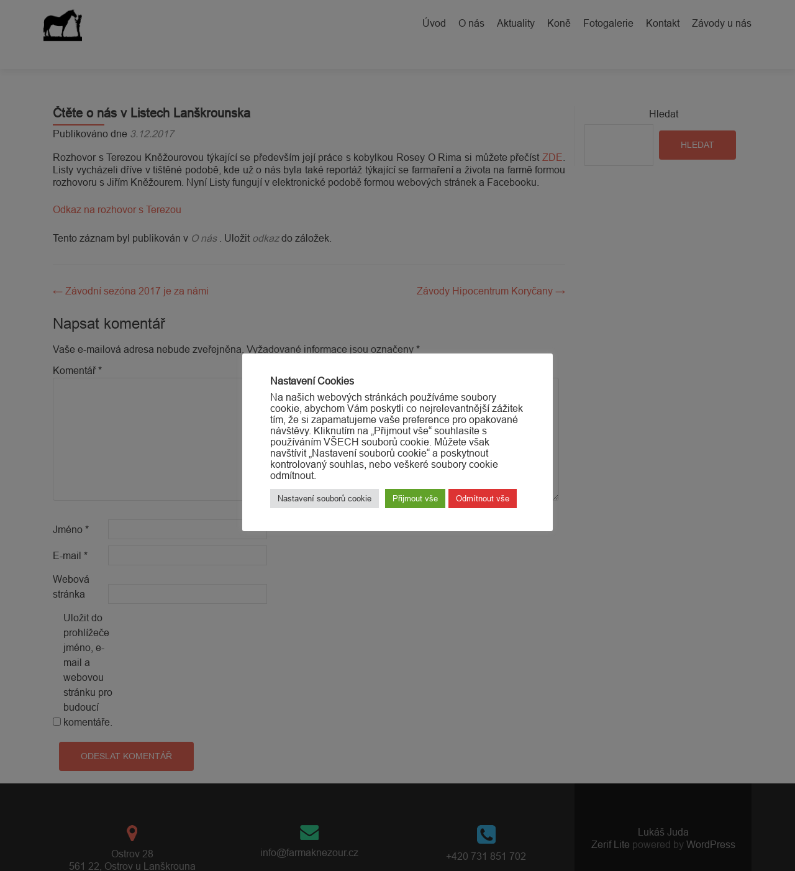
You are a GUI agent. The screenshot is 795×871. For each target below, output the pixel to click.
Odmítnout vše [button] (482, 498)
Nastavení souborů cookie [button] (324, 498)
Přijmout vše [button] (415, 498)
